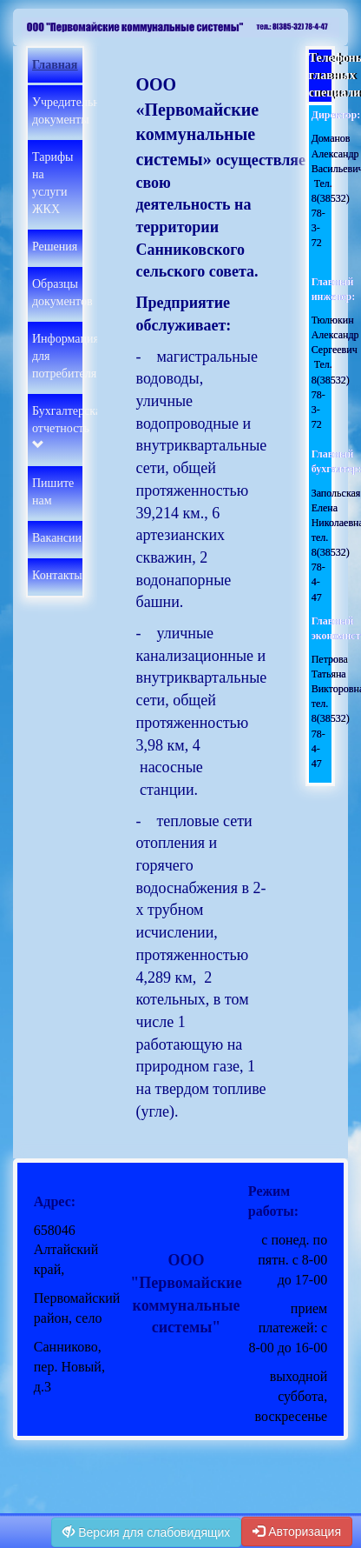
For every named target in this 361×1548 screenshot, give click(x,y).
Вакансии (57, 537)
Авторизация (297, 1531)
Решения (54, 246)
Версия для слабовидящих (146, 1532)
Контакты (57, 575)
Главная (54, 64)
